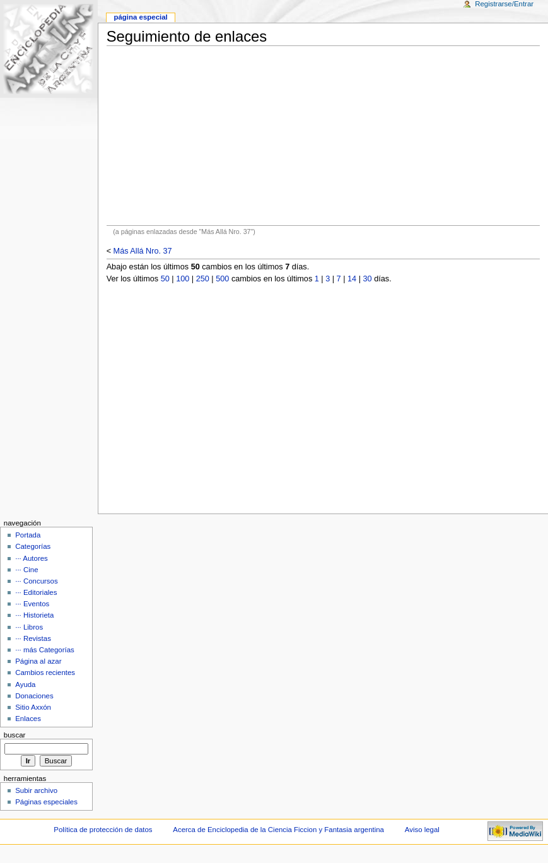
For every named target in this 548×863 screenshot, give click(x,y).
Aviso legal (422, 829)
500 (222, 278)
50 (165, 278)
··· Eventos (32, 604)
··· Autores (31, 558)
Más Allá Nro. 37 (143, 251)
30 (367, 278)
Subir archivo (36, 790)
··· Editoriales (36, 592)
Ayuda (25, 684)
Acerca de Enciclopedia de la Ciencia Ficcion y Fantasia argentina (278, 829)
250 (202, 278)
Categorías (32, 546)
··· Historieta (34, 615)
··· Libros (29, 627)
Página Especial (140, 17)
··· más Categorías (44, 650)
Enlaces (28, 718)
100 (182, 278)
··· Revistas (33, 638)
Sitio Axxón (33, 707)
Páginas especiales (46, 802)
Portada (27, 535)
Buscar (15, 735)
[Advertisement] (323, 135)
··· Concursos (36, 581)
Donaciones (34, 696)
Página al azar (38, 661)
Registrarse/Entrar (504, 4)
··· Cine (26, 569)
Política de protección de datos (103, 829)
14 (351, 278)
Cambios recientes (45, 672)
